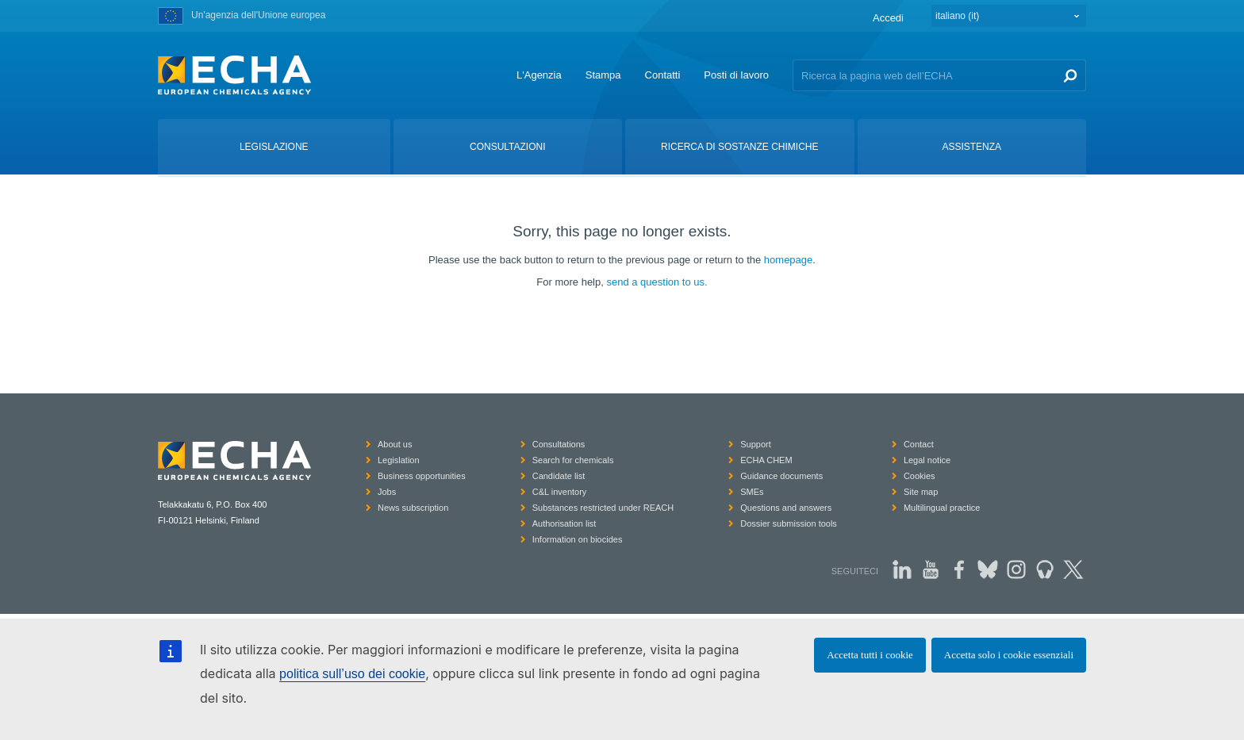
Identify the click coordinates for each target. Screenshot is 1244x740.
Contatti (663, 75)
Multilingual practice (942, 507)
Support (755, 444)
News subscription (413, 507)
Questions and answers (785, 507)
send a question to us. (656, 282)
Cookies (919, 476)
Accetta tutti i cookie (870, 655)
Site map (921, 492)
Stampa (603, 75)
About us (395, 444)
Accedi (888, 18)
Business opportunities (422, 476)
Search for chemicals (573, 460)
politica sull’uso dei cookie (352, 674)
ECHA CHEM (766, 460)
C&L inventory (559, 492)
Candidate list (559, 476)
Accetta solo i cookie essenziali (1008, 655)
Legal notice (927, 460)
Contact (919, 444)
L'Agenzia (539, 75)
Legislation (399, 460)
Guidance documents (781, 476)
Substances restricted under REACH (603, 507)
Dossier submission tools (788, 523)
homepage (788, 260)
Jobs (387, 492)
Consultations (559, 444)
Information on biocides (577, 539)
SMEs (751, 492)
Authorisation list (564, 523)
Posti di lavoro (736, 75)
